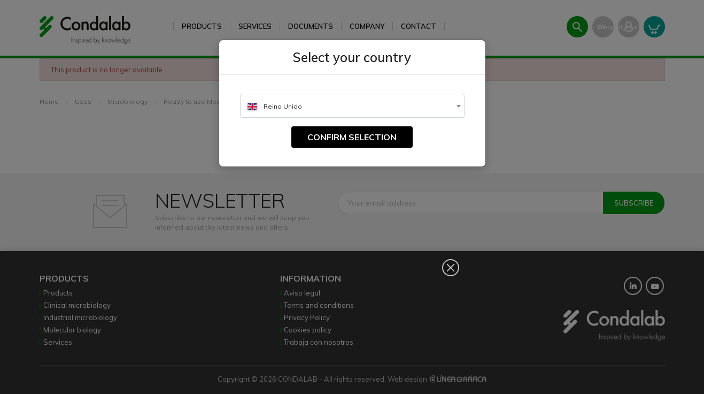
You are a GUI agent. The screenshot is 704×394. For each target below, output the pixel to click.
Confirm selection (352, 137)
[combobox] (352, 106)
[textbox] (352, 106)
